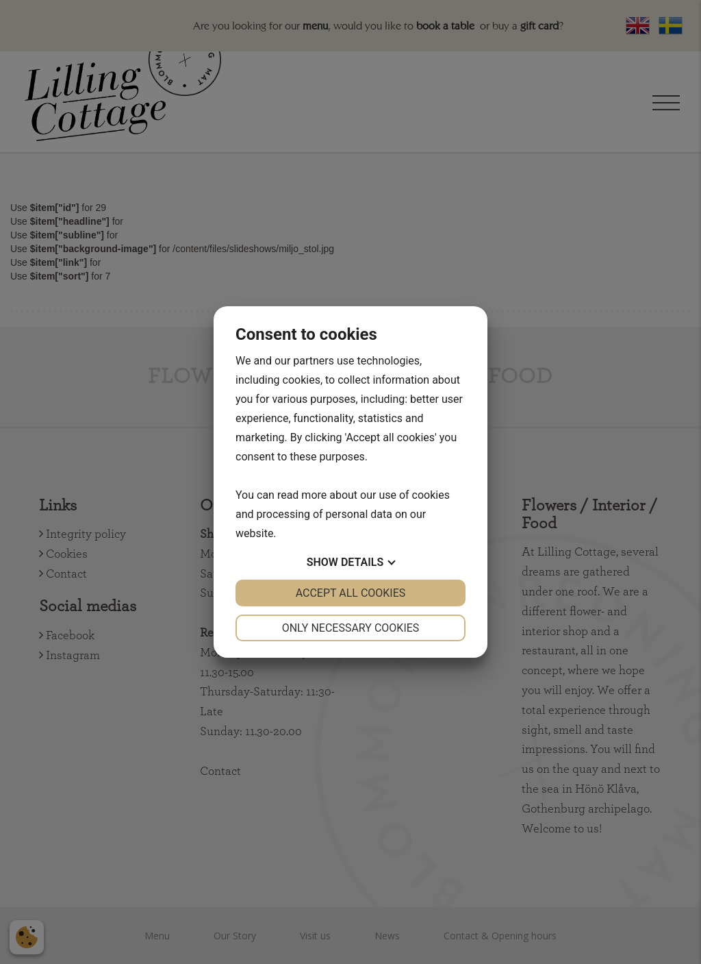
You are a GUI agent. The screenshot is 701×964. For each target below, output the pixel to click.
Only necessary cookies (351, 627)
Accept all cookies (351, 593)
